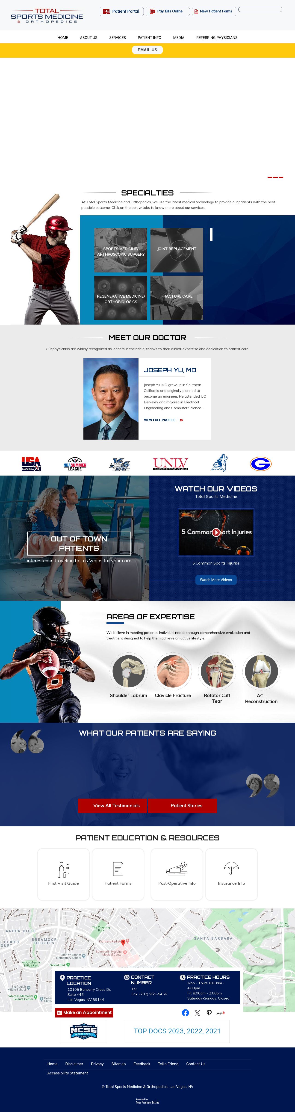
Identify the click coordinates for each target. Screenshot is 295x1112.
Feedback (142, 1064)
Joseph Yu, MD (170, 370)
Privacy (97, 1064)
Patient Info (149, 37)
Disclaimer (74, 1064)
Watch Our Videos (216, 492)
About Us (88, 37)
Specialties (147, 193)
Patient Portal (125, 11)
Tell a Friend (168, 1064)
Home (63, 37)
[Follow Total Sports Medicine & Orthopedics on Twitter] (197, 1012)
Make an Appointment (87, 1012)
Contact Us (195, 1064)
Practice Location (79, 980)
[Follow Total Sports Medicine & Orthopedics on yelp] (221, 1012)
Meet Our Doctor (147, 337)
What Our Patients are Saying (147, 733)
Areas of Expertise (150, 618)
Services (117, 37)
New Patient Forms (216, 11)
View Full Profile (159, 420)
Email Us (147, 50)
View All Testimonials (116, 805)
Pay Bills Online (170, 11)
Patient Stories (186, 805)
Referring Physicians (216, 37)
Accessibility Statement (67, 1073)
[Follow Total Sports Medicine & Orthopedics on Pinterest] (209, 1012)
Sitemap (119, 1064)
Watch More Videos (216, 580)
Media (179, 37)
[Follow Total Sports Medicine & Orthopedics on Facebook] (185, 1012)
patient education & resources (147, 838)
